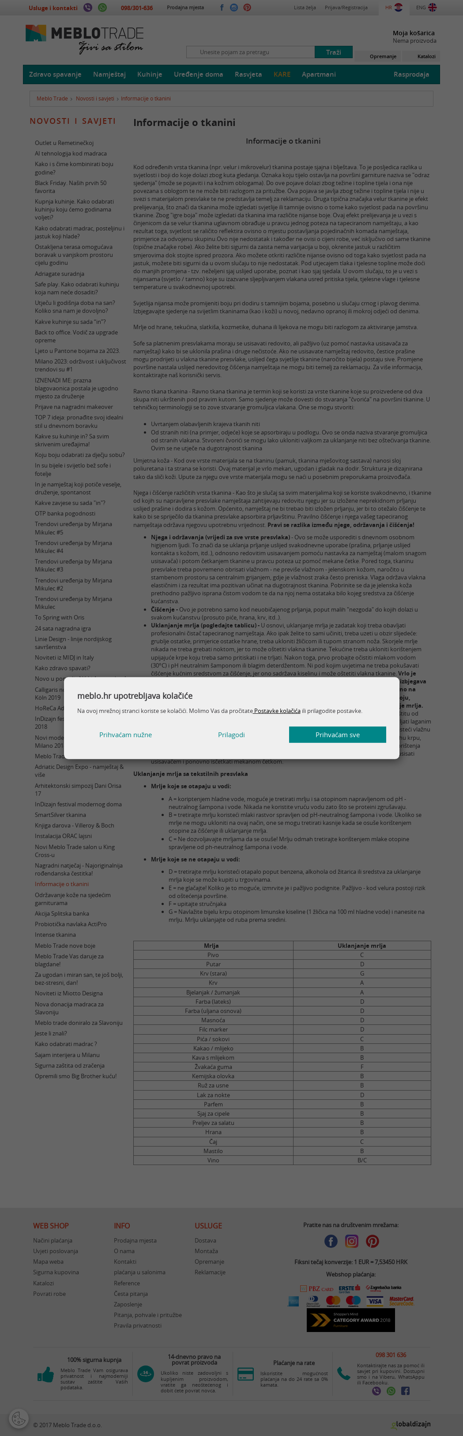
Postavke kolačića (277, 711)
